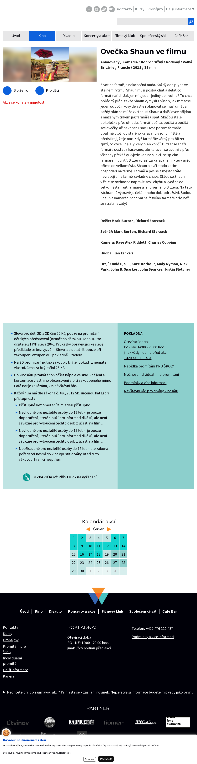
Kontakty (10, 627)
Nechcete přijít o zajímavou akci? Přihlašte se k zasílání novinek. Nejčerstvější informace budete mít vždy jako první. (100, 692)
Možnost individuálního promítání (151, 374)
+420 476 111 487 (137, 358)
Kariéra (8, 676)
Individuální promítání (12, 661)
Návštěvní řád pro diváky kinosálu (151, 391)
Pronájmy (10, 640)
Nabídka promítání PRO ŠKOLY (149, 366)
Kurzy (7, 634)
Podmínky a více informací (145, 383)
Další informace (15, 670)
